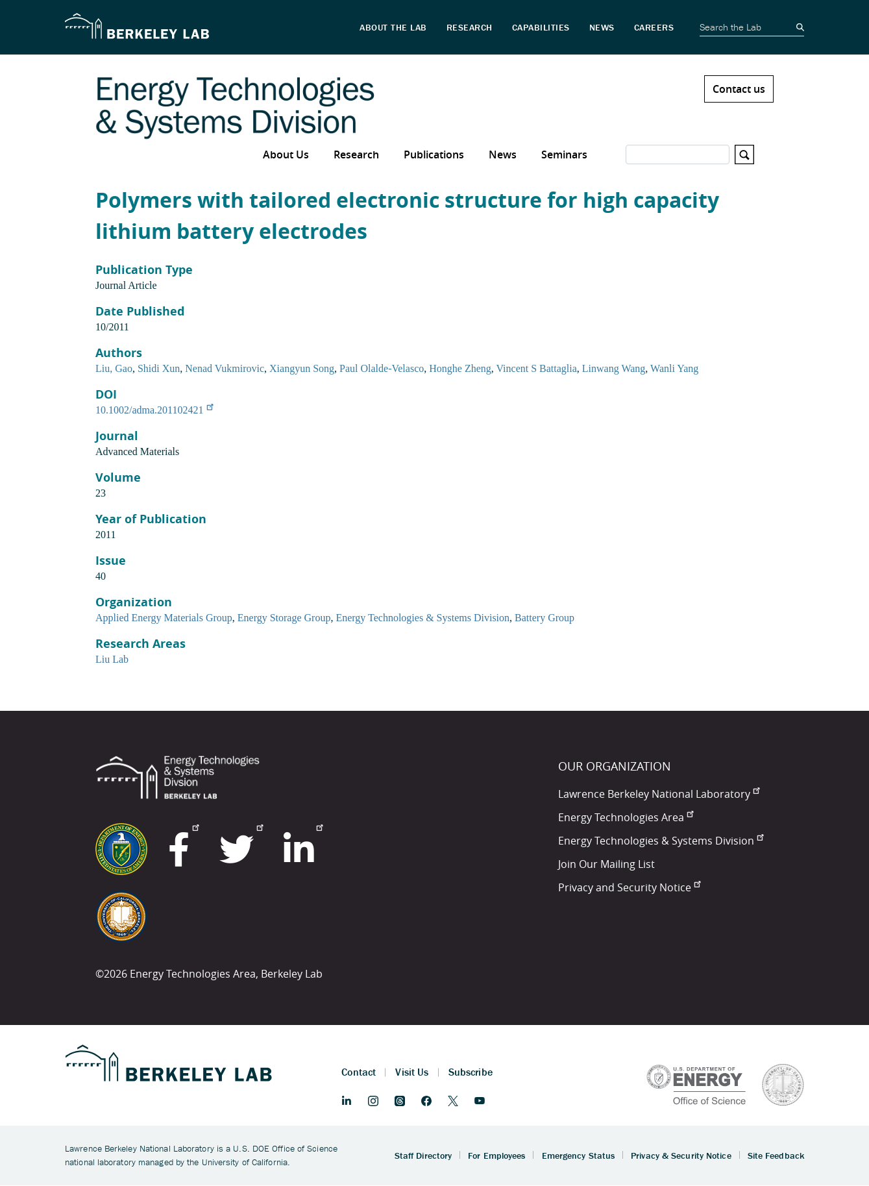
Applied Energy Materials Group (163, 617)
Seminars (564, 154)
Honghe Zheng (460, 368)
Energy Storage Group (284, 617)
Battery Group (544, 617)
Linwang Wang (614, 368)
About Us (286, 154)
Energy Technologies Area (625, 817)
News (503, 154)
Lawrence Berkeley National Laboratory (658, 794)
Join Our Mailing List (606, 864)
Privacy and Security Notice (629, 887)
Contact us (739, 89)
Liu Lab (112, 659)
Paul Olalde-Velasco (381, 368)
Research (356, 154)
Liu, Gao (113, 368)
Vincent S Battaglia (536, 368)
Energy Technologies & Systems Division (422, 617)
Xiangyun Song (301, 368)
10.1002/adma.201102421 (154, 409)
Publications (434, 154)
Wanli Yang (674, 368)
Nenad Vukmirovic (224, 368)
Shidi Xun (159, 368)
